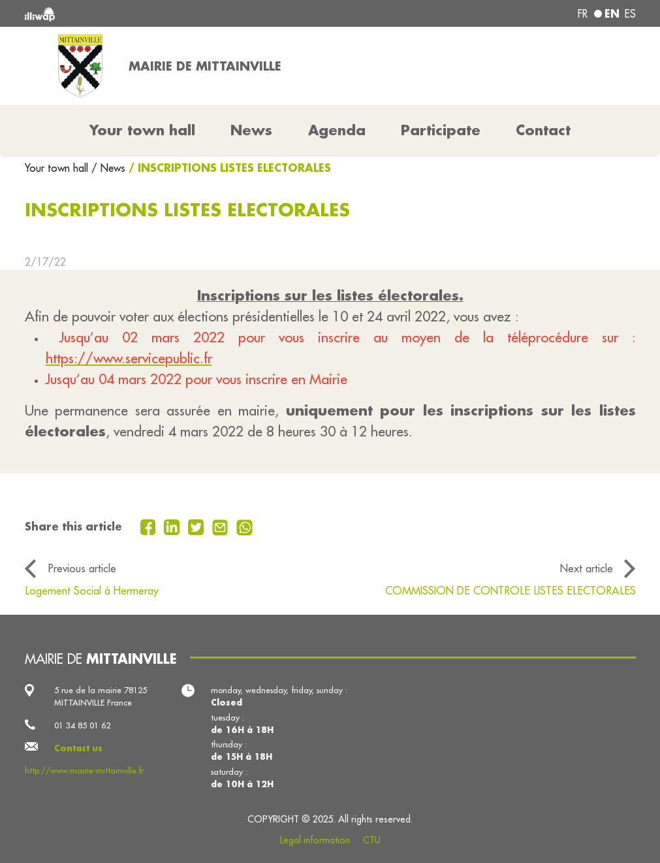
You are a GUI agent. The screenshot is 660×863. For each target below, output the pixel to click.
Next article (586, 568)
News (251, 130)
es (630, 13)
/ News (108, 167)
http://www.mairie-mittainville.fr (84, 770)
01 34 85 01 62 (82, 725)
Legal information (315, 840)
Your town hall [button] (142, 130)
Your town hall (58, 167)
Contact (543, 130)
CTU (372, 840)
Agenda (337, 130)
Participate (440, 130)
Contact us (78, 748)
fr (583, 13)
